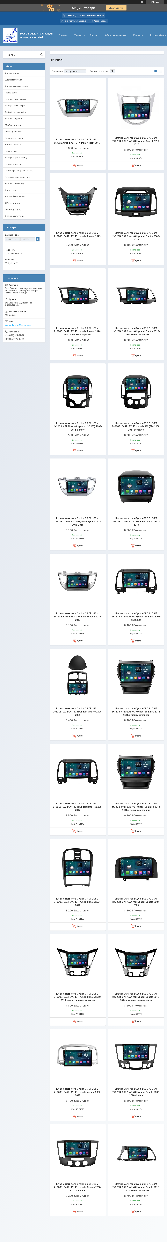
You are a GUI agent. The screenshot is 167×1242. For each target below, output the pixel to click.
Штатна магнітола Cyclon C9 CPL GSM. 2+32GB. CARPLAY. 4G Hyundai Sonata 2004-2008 (136, 902)
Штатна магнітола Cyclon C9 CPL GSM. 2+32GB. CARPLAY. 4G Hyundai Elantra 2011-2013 (77, 236)
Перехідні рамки (13, 164)
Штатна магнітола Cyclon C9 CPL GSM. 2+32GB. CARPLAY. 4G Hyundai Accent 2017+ (78, 141)
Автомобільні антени (15, 196)
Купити (80, 165)
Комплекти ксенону (14, 183)
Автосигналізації (13, 145)
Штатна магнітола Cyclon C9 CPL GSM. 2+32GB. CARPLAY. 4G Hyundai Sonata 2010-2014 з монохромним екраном (77, 997)
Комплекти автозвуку (15, 99)
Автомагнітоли (12, 73)
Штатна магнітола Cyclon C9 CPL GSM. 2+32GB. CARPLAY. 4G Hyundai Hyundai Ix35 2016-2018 (77, 521)
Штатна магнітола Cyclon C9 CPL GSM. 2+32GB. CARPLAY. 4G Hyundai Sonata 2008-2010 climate (136, 1092)
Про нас (94, 35)
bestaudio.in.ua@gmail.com (18, 325)
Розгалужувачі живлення (17, 177)
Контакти (138, 35)
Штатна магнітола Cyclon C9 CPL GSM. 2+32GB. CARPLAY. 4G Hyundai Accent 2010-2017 (136, 141)
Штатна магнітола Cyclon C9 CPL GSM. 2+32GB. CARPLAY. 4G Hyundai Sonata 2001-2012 (77, 902)
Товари (77, 35)
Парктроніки (11, 151)
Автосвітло (10, 190)
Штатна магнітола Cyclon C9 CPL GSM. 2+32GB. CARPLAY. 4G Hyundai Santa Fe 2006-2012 (77, 806)
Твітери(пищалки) (13, 131)
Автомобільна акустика (16, 86)
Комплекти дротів (13, 118)
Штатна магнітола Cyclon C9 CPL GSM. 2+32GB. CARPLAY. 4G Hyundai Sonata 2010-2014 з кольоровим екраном (136, 997)
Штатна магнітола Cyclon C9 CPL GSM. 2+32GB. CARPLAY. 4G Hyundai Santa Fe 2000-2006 (77, 711)
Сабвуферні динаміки (15, 112)
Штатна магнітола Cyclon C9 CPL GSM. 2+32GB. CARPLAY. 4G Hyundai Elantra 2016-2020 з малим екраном (136, 331)
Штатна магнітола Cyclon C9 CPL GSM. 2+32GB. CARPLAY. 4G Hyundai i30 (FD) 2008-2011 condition (136, 426)
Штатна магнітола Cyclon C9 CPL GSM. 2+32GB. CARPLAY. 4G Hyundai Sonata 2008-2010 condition (77, 1187)
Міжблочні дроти (13, 125)
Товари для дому (13, 209)
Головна (63, 35)
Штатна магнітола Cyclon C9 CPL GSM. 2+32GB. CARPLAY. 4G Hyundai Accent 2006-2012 (77, 1092)
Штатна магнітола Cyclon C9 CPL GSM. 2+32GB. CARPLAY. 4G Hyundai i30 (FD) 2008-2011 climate (77, 426)
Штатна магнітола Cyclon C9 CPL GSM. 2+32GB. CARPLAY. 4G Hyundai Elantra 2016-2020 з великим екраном (77, 331)
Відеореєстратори (14, 138)
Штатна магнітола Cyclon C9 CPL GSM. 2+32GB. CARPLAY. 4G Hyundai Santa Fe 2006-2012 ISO (136, 616)
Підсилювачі (11, 93)
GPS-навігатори (12, 203)
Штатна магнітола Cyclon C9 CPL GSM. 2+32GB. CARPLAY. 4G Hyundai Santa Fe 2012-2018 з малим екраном (136, 711)
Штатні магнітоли (13, 80)
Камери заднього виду (16, 157)
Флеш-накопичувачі (14, 216)
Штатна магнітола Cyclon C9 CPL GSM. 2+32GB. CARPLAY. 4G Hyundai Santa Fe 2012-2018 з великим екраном (136, 806)
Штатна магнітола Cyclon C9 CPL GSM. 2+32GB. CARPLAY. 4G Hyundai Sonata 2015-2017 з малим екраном (136, 1187)
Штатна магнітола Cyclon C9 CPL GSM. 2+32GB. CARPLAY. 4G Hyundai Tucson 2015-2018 (78, 616)
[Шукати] (41, 54)
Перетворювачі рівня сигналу (19, 170)
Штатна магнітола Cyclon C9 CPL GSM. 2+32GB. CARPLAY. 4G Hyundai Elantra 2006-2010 (136, 236)
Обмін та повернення (115, 35)
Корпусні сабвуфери (15, 106)
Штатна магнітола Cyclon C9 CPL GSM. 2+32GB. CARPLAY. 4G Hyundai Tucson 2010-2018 (136, 521)
